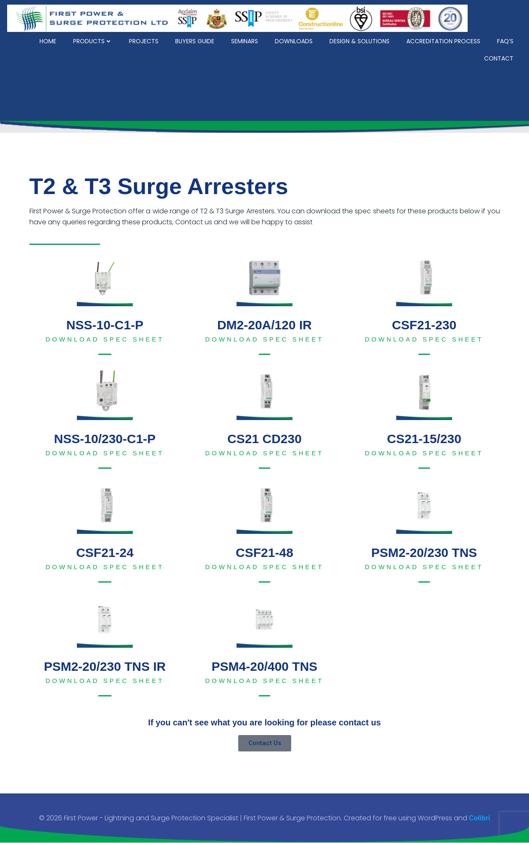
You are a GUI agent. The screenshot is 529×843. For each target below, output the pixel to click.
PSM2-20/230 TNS (424, 552)
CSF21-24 (105, 552)
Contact (499, 57)
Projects (144, 40)
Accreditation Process (444, 40)
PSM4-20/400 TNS (265, 666)
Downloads (294, 40)
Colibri (479, 818)
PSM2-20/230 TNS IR (105, 666)
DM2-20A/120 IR (264, 325)
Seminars (245, 40)
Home (48, 40)
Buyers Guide (195, 40)
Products (93, 40)
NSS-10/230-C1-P (105, 439)
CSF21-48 (264, 552)
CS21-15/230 (424, 439)
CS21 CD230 (264, 439)
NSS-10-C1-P (104, 325)
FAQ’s (506, 40)
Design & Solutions (360, 40)
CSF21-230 (424, 325)
